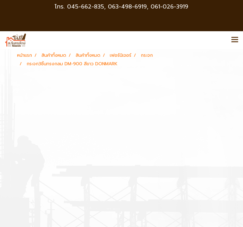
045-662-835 (85, 6)
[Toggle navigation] (235, 40)
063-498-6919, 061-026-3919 (148, 6)
